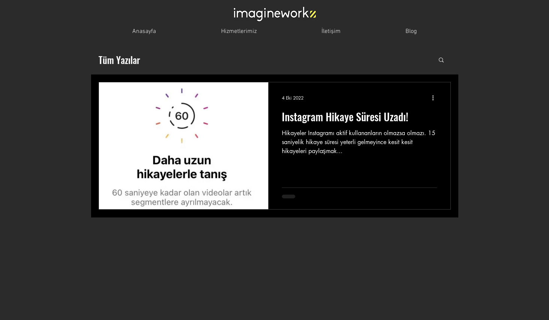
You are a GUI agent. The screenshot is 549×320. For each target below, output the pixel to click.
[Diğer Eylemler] (435, 97)
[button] (441, 60)
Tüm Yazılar (119, 59)
